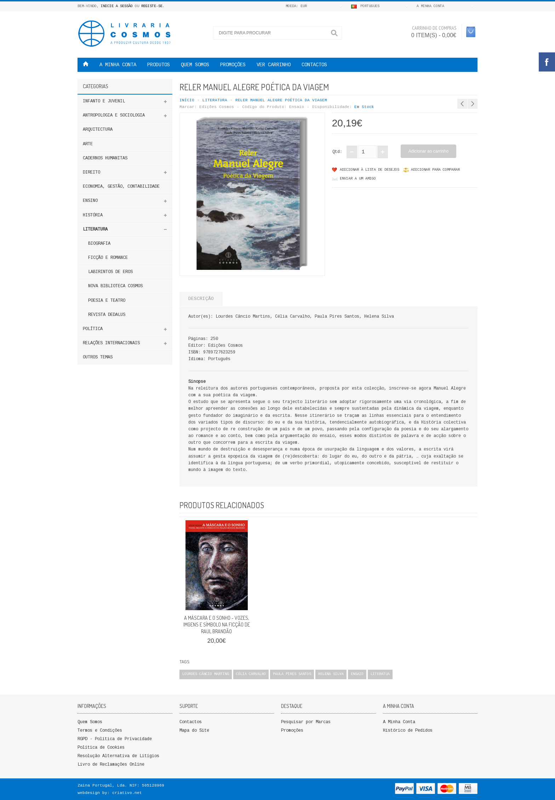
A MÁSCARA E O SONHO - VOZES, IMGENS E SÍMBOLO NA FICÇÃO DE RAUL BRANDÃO (216, 624)
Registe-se (151, 6)
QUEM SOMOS (195, 65)
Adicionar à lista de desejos (369, 170)
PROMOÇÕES (233, 65)
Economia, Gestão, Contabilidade (121, 186)
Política (93, 329)
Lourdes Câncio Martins (205, 674)
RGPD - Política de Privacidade (115, 739)
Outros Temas (98, 357)
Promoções (292, 730)
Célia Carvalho (251, 674)
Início (186, 100)
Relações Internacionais (111, 343)
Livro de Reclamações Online (111, 764)
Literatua (380, 674)
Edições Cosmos (216, 107)
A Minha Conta (399, 722)
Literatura (95, 229)
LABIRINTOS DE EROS (110, 271)
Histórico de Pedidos (408, 730)
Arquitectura (98, 129)
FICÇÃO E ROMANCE (108, 257)
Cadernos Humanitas (105, 158)
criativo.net (127, 793)
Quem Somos (90, 722)
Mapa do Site (194, 730)
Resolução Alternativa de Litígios (118, 756)
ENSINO (90, 200)
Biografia (99, 243)
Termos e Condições (100, 730)
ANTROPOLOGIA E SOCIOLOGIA (114, 115)
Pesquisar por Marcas (306, 722)
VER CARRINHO (274, 65)
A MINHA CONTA (117, 65)
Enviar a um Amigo (358, 179)
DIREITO (91, 172)
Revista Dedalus (106, 314)
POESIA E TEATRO (106, 300)
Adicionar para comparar (435, 170)
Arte (88, 144)
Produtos (158, 65)
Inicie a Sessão (117, 6)
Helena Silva (331, 674)
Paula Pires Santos (292, 674)
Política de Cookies (101, 747)
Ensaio (357, 674)
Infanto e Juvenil (104, 101)
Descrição (201, 298)
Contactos (314, 65)
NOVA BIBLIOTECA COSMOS (115, 286)
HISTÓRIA (93, 215)
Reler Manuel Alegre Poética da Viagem (281, 100)
